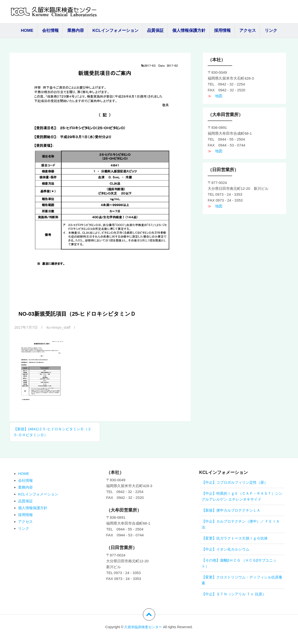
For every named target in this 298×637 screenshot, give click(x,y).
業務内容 (75, 30)
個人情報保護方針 (189, 30)
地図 (216, 96)
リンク (271, 30)
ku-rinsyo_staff (58, 327)
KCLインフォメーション (115, 30)
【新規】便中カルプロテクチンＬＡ (231, 510)
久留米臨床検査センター (143, 627)
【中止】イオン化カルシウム (225, 549)
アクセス (247, 30)
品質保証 (155, 30)
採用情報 (222, 30)
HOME (27, 30)
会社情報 (50, 30)
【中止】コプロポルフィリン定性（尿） (235, 482)
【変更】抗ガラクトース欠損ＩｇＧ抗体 (235, 538)
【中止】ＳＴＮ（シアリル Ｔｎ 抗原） (234, 594)
